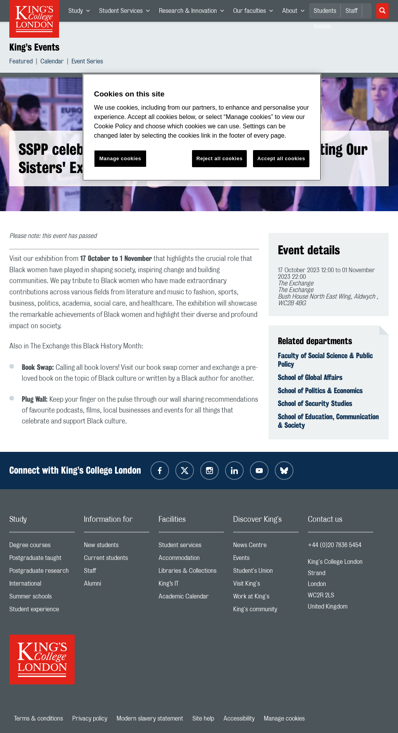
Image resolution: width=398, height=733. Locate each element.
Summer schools (42, 598)
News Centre (265, 547)
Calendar (52, 62)
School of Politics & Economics (320, 390)
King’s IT (191, 585)
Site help (203, 719)
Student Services (126, 12)
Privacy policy (89, 719)
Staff (352, 11)
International (42, 585)
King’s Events (34, 47)
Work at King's (265, 598)
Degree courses (42, 547)
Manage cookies (284, 719)
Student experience (42, 611)
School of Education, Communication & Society (328, 420)
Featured (21, 62)
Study (81, 12)
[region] (201, 127)
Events (265, 560)
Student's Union (265, 572)
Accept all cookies (281, 158)
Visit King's (265, 585)
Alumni (116, 585)
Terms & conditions (38, 719)
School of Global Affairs (310, 377)
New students (116, 547)
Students (325, 11)
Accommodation (191, 560)
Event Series (87, 62)
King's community (265, 611)
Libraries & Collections (191, 572)
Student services (191, 547)
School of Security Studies (315, 403)
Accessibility (239, 719)
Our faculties (255, 12)
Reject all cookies (219, 158)
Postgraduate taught (42, 560)
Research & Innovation (194, 12)
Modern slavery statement (150, 719)
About (295, 12)
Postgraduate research (42, 572)
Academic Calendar (191, 598)
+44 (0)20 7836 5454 (334, 545)
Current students (116, 560)
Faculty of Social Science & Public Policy (325, 359)
